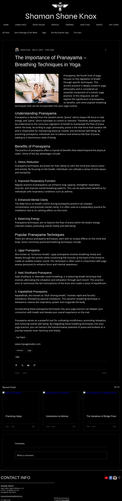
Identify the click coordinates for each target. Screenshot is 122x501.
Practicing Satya (14, 416)
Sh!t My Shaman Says (60, 32)
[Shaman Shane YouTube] (106, 478)
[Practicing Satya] (21, 402)
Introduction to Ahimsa (57, 416)
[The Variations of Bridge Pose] (101, 402)
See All (117, 387)
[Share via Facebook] (16, 365)
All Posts (5, 32)
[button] (21, 25)
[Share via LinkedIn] (28, 365)
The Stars (78, 32)
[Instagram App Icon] (115, 478)
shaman (20, 350)
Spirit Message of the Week (25, 32)
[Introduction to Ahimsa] (61, 402)
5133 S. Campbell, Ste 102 (10, 490)
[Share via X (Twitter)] (22, 365)
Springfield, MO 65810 (8, 492)
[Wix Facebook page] (111, 478)
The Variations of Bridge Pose (101, 416)
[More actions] (105, 49)
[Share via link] (34, 365)
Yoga (44, 32)
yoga (29, 350)
